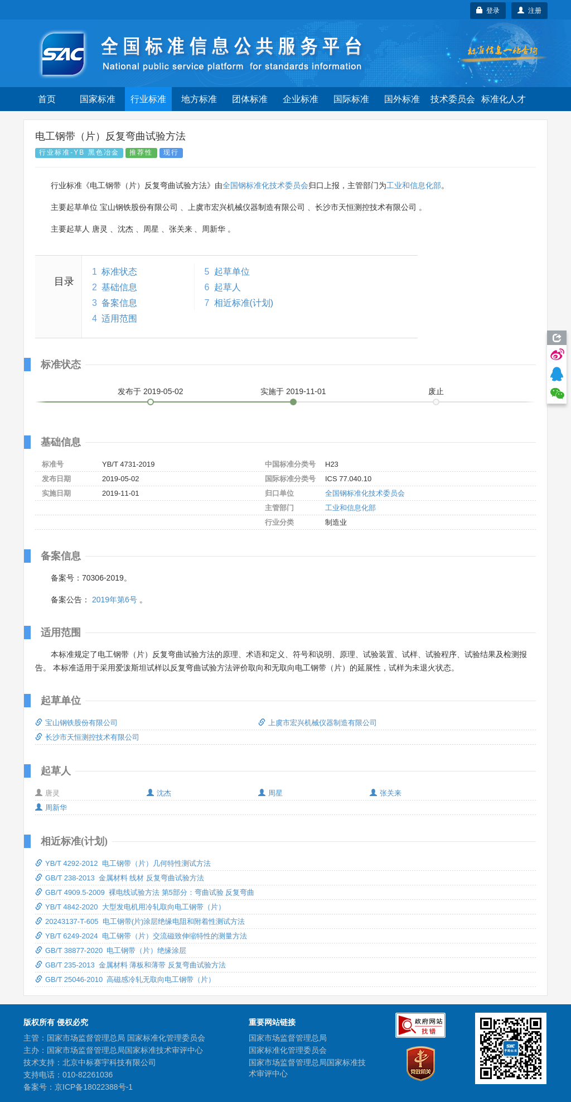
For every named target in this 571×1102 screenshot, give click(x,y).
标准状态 (119, 271)
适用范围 (119, 318)
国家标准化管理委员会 (288, 1050)
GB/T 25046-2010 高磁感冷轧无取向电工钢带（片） (125, 979)
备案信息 (119, 303)
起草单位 (232, 271)
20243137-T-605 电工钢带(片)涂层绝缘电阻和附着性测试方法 (140, 921)
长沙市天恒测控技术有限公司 (87, 737)
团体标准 (250, 99)
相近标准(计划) (244, 303)
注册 (529, 11)
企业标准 (300, 99)
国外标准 (402, 99)
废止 (436, 391)
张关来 (385, 793)
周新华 (51, 807)
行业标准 (148, 99)
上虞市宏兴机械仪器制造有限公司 (317, 722)
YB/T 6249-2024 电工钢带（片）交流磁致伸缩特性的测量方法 (141, 936)
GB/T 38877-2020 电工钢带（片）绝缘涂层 (110, 950)
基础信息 (119, 287)
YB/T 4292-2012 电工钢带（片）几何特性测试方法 (123, 863)
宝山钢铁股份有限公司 (76, 722)
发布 (150, 391)
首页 (47, 99)
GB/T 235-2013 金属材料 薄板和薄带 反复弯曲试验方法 (130, 965)
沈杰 (159, 793)
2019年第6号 (114, 599)
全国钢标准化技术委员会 (265, 185)
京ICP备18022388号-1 (94, 1086)
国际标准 (351, 99)
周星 (270, 793)
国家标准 (97, 99)
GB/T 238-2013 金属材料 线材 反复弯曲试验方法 (119, 878)
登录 (488, 11)
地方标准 (199, 99)
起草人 (227, 287)
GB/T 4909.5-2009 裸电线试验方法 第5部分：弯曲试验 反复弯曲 (144, 892)
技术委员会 (452, 99)
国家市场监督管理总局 (288, 1037)
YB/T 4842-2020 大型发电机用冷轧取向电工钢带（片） (130, 907)
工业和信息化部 (413, 185)
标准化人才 (503, 99)
